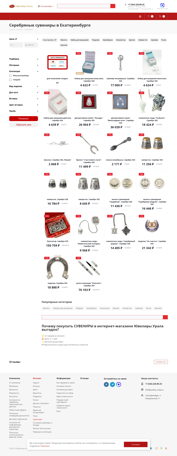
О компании (14, 382)
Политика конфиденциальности (19, 414)
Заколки (158, 308)
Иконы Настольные (42, 428)
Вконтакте (106, 384)
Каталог (37, 378)
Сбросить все (23, 124)
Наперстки (127, 308)
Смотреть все (161, 362)
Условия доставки (65, 389)
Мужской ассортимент (38, 411)
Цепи (35, 389)
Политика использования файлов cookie (16, 434)
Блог (59, 411)
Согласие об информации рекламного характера (15, 425)
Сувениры (37, 419)
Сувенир (139, 308)
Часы (35, 416)
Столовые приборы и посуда (42, 423)
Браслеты (37, 393)
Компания (14, 378)
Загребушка (91, 308)
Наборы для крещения (62, 308)
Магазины (13, 386)
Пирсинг (37, 406)
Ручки (148, 308)
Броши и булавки (41, 403)
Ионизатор (104, 308)
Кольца (36, 386)
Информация (63, 378)
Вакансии (13, 389)
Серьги (36, 382)
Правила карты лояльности (63, 406)
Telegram (112, 384)
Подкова (79, 308)
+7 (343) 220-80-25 (136, 4)
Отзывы (84, 378)
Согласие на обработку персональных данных (15, 403)
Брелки (116, 308)
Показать (23, 118)
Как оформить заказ (65, 382)
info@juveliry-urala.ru (154, 390)
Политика (45, 446)
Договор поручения (18, 419)
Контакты (13, 396)
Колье (35, 400)
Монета (46, 308)
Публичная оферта (17, 410)
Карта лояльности (65, 396)
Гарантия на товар (65, 393)
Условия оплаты (64, 386)
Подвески (37, 396)
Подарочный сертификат (62, 401)
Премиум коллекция (42, 432)
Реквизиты (14, 393)
